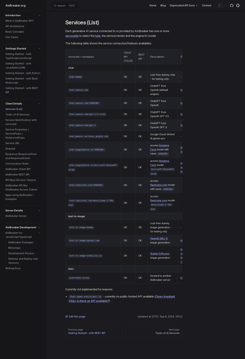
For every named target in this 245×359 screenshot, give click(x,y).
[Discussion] (238, 5)
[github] (232, 5)
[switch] (221, 5)
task (97, 36)
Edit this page (75, 316)
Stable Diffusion (159, 253)
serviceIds (72, 36)
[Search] (65, 5)
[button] (23, 15)
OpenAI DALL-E (159, 238)
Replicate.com (158, 184)
